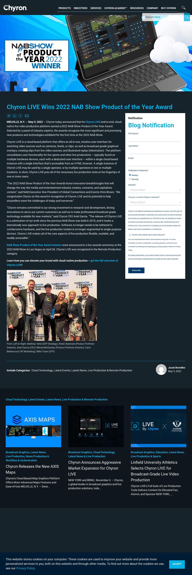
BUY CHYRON (168, 7)
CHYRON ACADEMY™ (115, 7)
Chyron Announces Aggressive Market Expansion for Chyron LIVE (94, 468)
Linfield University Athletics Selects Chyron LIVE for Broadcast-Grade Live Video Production (155, 471)
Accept (177, 564)
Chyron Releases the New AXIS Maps (32, 469)
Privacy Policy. (25, 568)
